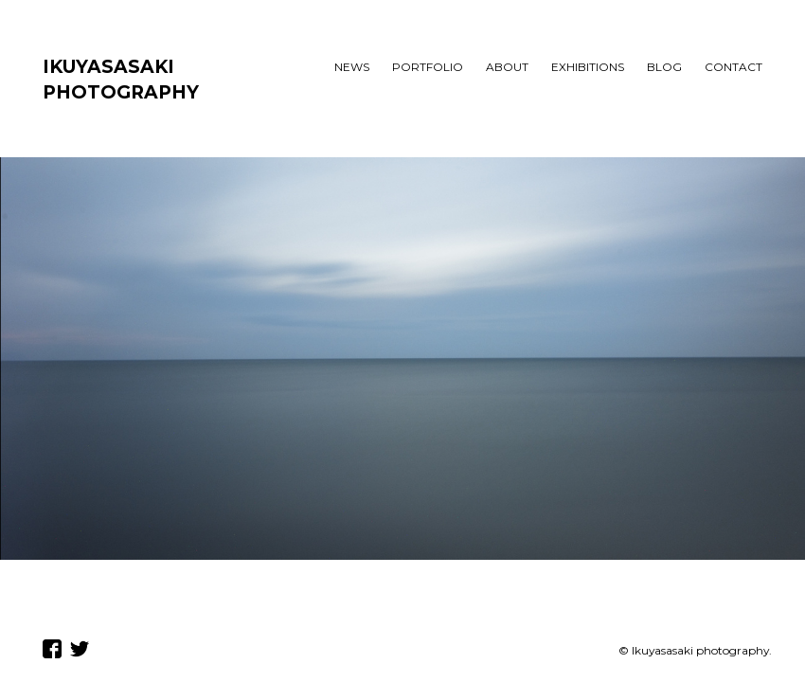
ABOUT (507, 67)
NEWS (351, 67)
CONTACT (733, 67)
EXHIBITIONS (587, 67)
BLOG (664, 67)
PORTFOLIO (427, 67)
